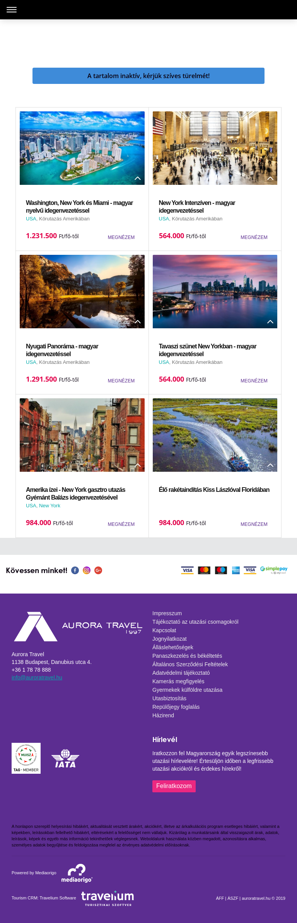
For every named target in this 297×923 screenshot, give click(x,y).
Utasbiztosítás (169, 698)
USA (31, 219)
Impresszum (167, 613)
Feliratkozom (174, 786)
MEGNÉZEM (121, 237)
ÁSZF (232, 898)
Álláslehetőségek (172, 647)
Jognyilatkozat (169, 639)
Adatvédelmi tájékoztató (181, 673)
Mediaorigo (45, 872)
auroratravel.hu (256, 898)
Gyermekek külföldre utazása (187, 690)
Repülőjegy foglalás (176, 707)
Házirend (163, 715)
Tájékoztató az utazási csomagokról (195, 622)
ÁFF (220, 898)
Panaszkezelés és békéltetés (187, 656)
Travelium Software (58, 898)
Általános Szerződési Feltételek (190, 664)
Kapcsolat (164, 630)
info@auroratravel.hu (37, 677)
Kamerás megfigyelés (178, 681)
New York (49, 505)
